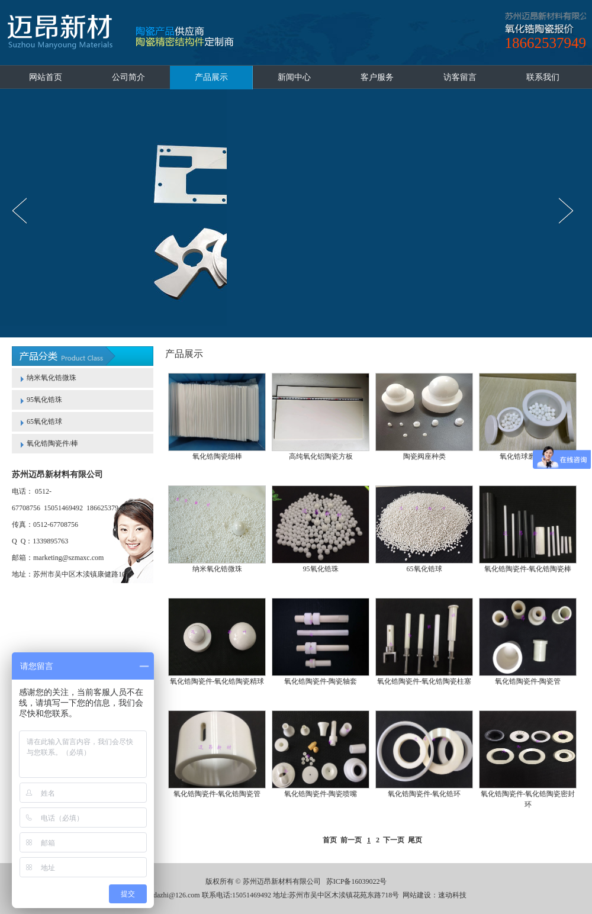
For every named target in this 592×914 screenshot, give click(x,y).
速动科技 (452, 895)
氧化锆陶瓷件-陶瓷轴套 (321, 681)
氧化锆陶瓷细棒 (217, 456)
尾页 (415, 840)
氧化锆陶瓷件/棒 (52, 443)
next (569, 210)
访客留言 (460, 77)
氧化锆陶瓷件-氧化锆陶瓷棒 (528, 569)
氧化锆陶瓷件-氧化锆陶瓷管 (217, 794)
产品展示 (211, 77)
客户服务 (377, 77)
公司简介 (128, 77)
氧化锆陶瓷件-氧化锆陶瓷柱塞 (424, 681)
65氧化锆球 (44, 421)
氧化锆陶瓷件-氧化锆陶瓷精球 (217, 681)
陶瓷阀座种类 (424, 456)
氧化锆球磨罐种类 (528, 456)
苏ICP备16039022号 (356, 881)
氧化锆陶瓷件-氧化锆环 (424, 794)
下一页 (393, 840)
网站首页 (45, 77)
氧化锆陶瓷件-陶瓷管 (528, 681)
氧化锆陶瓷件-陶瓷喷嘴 (321, 794)
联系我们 (542, 77)
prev (23, 210)
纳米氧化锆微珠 (51, 378)
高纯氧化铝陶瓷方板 (321, 456)
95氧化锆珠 (44, 399)
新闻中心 (294, 77)
